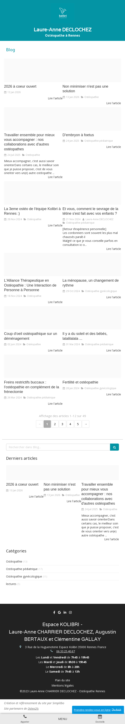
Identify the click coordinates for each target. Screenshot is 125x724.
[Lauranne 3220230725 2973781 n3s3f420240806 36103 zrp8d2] (33, 119)
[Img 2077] (33, 193)
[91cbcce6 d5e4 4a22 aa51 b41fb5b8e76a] (92, 70)
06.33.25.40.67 (65, 651)
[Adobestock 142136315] (33, 318)
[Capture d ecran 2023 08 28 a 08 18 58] (33, 264)
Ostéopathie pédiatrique (22, 569)
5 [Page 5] (78, 424)
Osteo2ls (33, 708)
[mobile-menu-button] (62, 719)
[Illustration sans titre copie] (92, 193)
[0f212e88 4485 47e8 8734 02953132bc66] (33, 366)
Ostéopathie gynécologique (24, 576)
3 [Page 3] (62, 424)
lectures (11, 584)
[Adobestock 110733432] (92, 366)
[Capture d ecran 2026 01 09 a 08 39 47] (33, 70)
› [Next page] (85, 424)
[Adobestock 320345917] (92, 264)
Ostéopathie (14, 561)
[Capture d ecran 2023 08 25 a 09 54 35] (92, 318)
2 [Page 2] (55, 424)
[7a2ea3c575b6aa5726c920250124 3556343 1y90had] (92, 119)
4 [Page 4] (70, 424)
